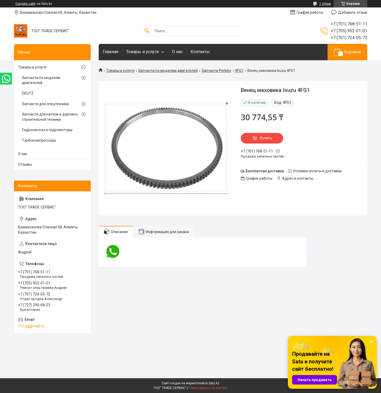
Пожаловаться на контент (208, 388)
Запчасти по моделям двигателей (168, 70)
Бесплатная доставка (265, 171)
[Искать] (147, 31)
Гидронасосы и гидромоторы (47, 130)
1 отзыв (325, 4)
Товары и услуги (142, 51)
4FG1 (239, 70)
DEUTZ (28, 93)
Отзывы (25, 164)
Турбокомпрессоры (39, 140)
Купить (266, 138)
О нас (177, 51)
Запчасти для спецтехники (45, 104)
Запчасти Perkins (216, 70)
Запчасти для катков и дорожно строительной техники (50, 117)
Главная (110, 51)
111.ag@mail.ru (31, 326)
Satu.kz (213, 383)
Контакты (200, 51)
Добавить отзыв (352, 12)
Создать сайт (25, 4)
